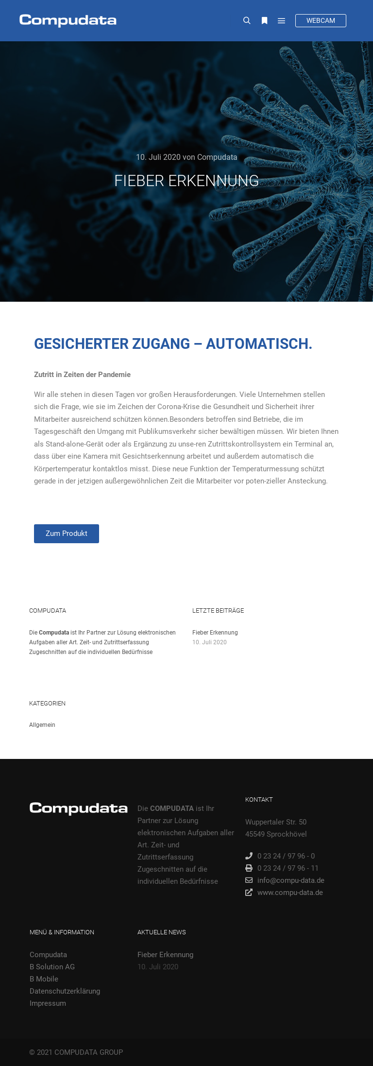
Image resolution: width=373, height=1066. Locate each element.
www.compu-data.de (284, 892)
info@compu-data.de (284, 880)
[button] (66, 533)
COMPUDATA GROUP (88, 1052)
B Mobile (44, 979)
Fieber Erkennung (215, 632)
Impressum (48, 1003)
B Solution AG (52, 967)
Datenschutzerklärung (65, 991)
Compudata (48, 954)
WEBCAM (320, 20)
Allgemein (42, 725)
